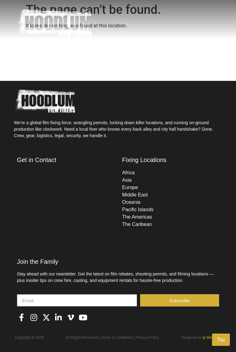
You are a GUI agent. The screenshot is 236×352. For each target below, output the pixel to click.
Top (221, 339)
